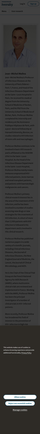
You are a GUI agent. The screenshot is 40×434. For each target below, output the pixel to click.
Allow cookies (20, 397)
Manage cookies (20, 410)
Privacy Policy (26, 353)
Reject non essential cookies (20, 403)
